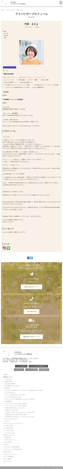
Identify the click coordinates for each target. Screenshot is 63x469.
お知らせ (6, 444)
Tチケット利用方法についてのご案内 (15, 394)
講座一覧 (7, 388)
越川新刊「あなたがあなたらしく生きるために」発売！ (20, 416)
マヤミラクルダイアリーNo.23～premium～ (17, 403)
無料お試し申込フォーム (31, 337)
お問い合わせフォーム (31, 287)
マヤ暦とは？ (8, 379)
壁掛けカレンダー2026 (12, 410)
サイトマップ (7, 461)
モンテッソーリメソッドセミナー (13, 423)
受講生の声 (8, 437)
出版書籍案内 (8, 401)
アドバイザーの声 (9, 432)
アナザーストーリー (9, 439)
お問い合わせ (19, 369)
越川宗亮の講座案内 (10, 383)
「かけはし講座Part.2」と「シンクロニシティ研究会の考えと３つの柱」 (24, 390)
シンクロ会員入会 (21, 366)
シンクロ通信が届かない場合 (13, 396)
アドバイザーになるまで (11, 418)
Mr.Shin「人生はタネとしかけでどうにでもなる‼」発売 (20, 412)
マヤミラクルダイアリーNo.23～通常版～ (16, 405)
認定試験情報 (44, 369)
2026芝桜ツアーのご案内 (12, 385)
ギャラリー (8, 421)
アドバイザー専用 (31, 369)
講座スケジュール (8, 435)
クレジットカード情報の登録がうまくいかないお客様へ (20, 399)
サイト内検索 (7, 458)
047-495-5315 (31, 311)
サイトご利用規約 (8, 456)
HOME (2, 10)
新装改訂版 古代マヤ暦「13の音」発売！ (16, 414)
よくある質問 (7, 442)
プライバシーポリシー (10, 454)
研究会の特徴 (8, 381)
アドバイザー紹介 (10, 10)
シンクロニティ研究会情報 (11, 446)
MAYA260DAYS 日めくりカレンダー (15, 407)
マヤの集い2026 (8, 428)
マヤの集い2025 (8, 425)
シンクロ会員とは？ (10, 392)
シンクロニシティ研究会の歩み (12, 449)
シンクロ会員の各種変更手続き (38, 366)
